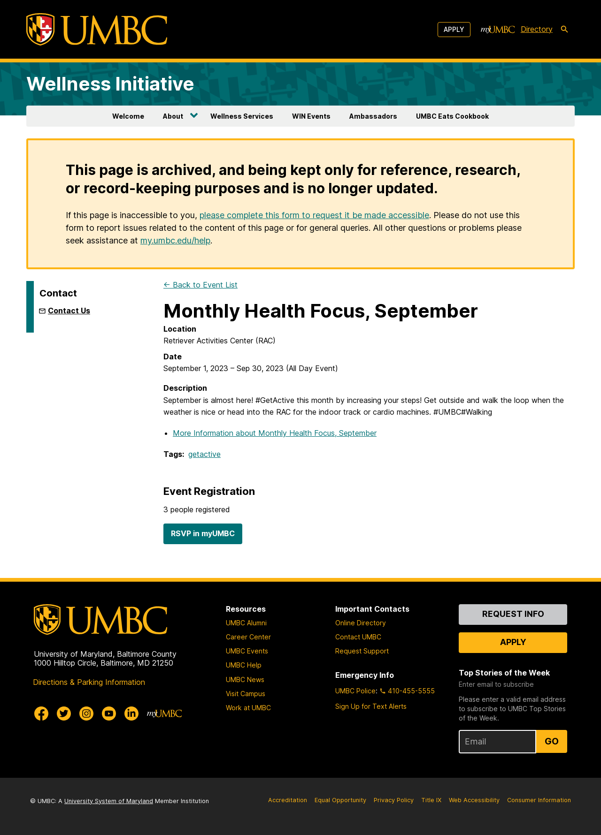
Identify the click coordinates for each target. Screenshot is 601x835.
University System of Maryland (108, 801)
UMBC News (245, 679)
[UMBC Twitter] (64, 713)
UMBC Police (355, 691)
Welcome (128, 116)
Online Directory (360, 623)
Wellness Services (241, 116)
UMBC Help (244, 665)
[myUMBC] (497, 29)
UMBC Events (247, 651)
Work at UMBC (248, 708)
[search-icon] (564, 29)
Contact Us (69, 310)
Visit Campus (245, 694)
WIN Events (311, 116)
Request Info (513, 614)
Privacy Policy (394, 800)
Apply (454, 29)
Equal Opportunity (340, 800)
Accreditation (287, 800)
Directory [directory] (536, 29)
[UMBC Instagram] (86, 713)
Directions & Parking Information (89, 682)
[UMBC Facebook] (41, 713)
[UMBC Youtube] (109, 713)
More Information (275, 433)
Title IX (431, 800)
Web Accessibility (474, 800)
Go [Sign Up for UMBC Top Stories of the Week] (552, 741)
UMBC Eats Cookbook (452, 116)
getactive (204, 454)
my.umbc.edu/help (175, 240)
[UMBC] (97, 29)
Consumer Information (539, 800)
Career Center (248, 637)
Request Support (362, 651)
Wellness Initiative (110, 83)
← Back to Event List (200, 284)
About (173, 116)
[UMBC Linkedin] (131, 713)
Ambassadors (373, 116)
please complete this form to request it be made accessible (314, 215)
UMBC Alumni (246, 623)
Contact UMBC (358, 637)
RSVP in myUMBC (203, 533)
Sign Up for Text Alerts (371, 706)
